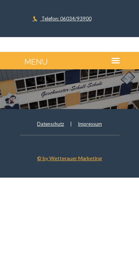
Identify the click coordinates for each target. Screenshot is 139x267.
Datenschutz (50, 124)
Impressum (90, 124)
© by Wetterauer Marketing (69, 158)
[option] (69, 89)
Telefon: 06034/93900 (62, 19)
